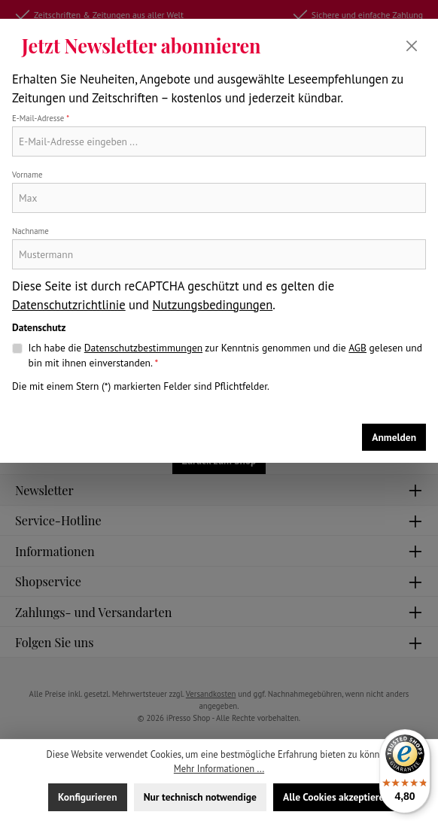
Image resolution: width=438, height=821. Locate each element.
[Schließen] (411, 45)
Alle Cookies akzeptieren (336, 797)
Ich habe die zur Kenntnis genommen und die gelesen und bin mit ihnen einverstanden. (225, 354)
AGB (357, 347)
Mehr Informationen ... (219, 768)
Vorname (27, 174)
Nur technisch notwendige (200, 797)
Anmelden (394, 437)
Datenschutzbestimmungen (143, 347)
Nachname (30, 231)
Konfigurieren (87, 797)
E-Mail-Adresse (40, 118)
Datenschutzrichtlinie (69, 304)
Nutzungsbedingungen (212, 304)
